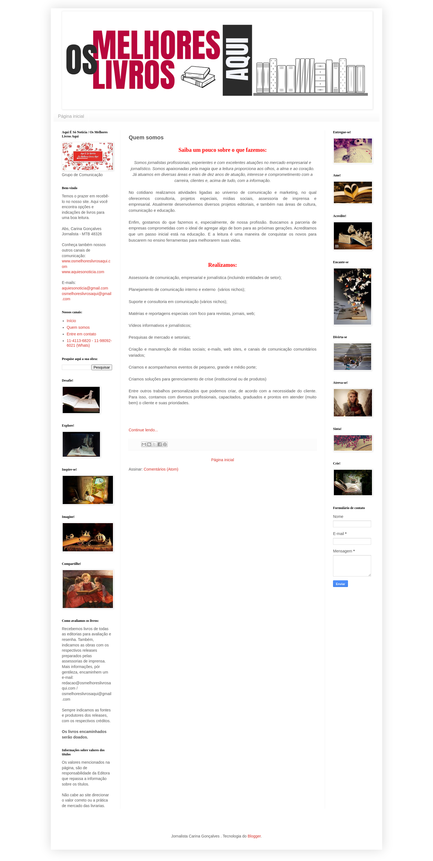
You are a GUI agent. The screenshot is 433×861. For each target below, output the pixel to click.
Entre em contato (81, 334)
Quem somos (78, 327)
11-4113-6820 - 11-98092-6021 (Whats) (89, 343)
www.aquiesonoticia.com (83, 272)
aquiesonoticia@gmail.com (85, 288)
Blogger (254, 836)
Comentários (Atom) (161, 469)
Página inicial (71, 116)
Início (71, 321)
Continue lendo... (143, 430)
